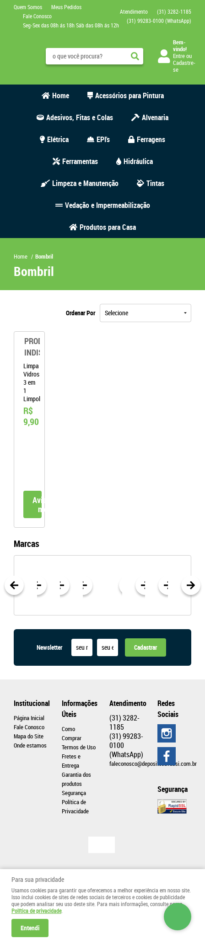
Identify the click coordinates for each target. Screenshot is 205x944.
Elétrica (58, 139)
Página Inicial (29, 718)
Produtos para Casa (108, 227)
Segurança (74, 793)
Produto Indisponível (29, 346)
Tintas (155, 183)
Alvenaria (155, 117)
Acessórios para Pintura (129, 95)
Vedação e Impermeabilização (107, 205)
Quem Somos (28, 7)
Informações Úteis (79, 708)
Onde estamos (30, 745)
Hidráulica (138, 161)
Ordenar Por (80, 312)
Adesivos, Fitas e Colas (79, 117)
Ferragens (151, 139)
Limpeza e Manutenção (85, 183)
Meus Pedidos (66, 7)
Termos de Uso (79, 747)
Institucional (31, 703)
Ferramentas (80, 161)
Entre (179, 56)
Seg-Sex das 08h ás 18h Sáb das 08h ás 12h (71, 25)
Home (60, 95)
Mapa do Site (28, 736)
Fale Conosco (37, 16)
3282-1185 (174, 11)
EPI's (103, 139)
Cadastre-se (184, 66)
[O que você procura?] (135, 56)
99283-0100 (159, 20)
